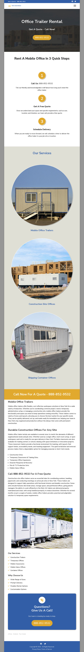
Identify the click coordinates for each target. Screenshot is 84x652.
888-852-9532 (21, 1)
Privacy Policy (36, 649)
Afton (10, 634)
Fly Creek (22, 634)
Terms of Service (46, 649)
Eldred (15, 634)
